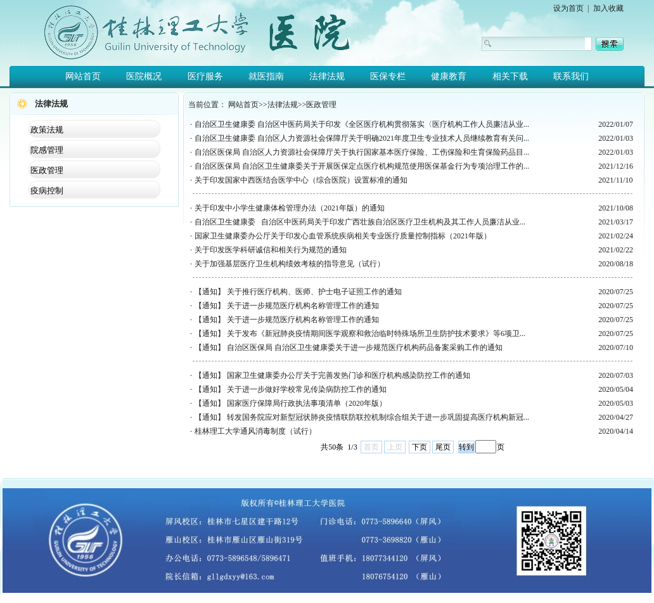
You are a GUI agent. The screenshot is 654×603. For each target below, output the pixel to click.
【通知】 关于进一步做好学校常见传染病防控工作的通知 (291, 389)
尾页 (443, 447)
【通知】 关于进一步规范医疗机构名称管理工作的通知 (287, 305)
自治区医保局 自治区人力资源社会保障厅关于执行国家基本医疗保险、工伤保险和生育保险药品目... (362, 152)
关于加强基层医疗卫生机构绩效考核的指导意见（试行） (290, 263)
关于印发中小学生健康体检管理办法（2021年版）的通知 (290, 208)
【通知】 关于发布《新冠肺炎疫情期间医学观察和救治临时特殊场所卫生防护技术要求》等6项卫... (360, 333)
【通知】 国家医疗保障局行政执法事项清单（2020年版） (291, 403)
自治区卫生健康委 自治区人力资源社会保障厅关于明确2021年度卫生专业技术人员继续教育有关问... (362, 138)
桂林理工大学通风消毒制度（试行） (255, 431)
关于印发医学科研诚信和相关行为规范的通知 (271, 249)
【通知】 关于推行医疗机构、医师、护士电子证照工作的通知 (298, 291)
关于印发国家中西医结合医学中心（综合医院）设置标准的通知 (301, 180)
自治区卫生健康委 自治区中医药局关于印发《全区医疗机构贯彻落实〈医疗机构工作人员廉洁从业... (362, 124)
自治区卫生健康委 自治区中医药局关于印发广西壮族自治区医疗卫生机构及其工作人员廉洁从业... (360, 221)
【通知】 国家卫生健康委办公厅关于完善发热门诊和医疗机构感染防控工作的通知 (332, 375)
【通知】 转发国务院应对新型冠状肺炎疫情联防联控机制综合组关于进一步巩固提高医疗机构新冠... (362, 417)
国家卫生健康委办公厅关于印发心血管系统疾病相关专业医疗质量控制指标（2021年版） (343, 235)
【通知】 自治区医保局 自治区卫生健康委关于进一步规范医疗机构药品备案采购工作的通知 (349, 347)
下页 (419, 447)
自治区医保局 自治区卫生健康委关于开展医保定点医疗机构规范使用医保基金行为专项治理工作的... (362, 166)
